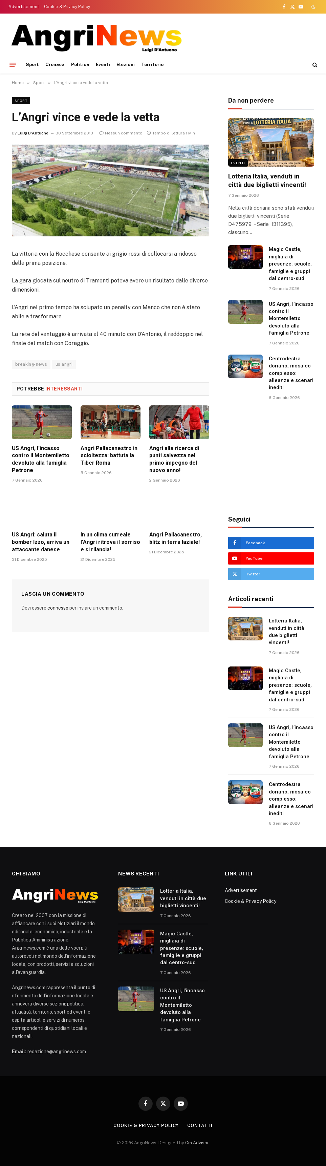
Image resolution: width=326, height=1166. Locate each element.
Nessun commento (121, 133)
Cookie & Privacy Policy (67, 6)
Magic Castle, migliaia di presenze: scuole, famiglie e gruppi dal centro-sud (290, 263)
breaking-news (31, 364)
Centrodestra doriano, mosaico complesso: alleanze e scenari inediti (291, 373)
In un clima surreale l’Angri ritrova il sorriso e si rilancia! (110, 542)
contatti (199, 1125)
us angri (64, 364)
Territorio (152, 64)
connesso (57, 608)
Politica (80, 64)
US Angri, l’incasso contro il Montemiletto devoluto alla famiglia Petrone (40, 459)
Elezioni (125, 64)
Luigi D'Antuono (33, 133)
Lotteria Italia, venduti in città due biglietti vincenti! (267, 180)
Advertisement (23, 6)
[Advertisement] (192, 37)
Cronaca (54, 64)
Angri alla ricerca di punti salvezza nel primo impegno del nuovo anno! (174, 459)
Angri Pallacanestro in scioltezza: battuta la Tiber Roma (109, 455)
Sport (32, 64)
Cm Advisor (197, 1142)
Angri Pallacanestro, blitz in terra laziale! (175, 538)
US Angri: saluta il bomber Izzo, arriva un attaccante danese (40, 542)
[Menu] (12, 64)
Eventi (103, 64)
